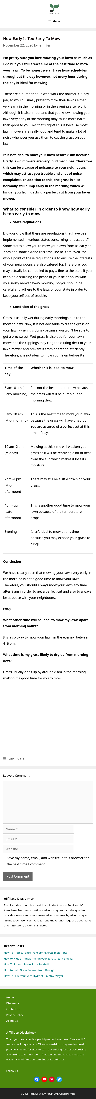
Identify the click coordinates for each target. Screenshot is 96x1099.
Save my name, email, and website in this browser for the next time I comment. (48, 861)
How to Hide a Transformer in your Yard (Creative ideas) (38, 958)
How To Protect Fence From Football (26, 964)
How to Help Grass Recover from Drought (30, 970)
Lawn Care (16, 758)
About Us (12, 1020)
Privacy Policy (14, 1015)
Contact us (13, 1009)
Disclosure (12, 1003)
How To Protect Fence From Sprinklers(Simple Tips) (35, 952)
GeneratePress (67, 1093)
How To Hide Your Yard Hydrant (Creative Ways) (33, 976)
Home (10, 997)
